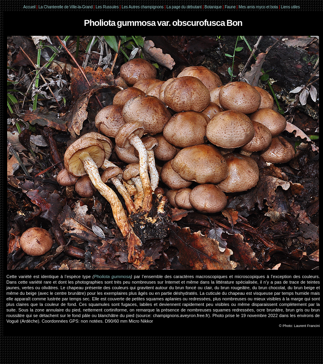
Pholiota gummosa (112, 276)
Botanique (213, 7)
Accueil (29, 7)
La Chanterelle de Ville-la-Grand (66, 7)
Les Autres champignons (142, 7)
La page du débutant (184, 7)
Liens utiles (290, 7)
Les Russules (107, 7)
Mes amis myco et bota (258, 7)
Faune (230, 7)
